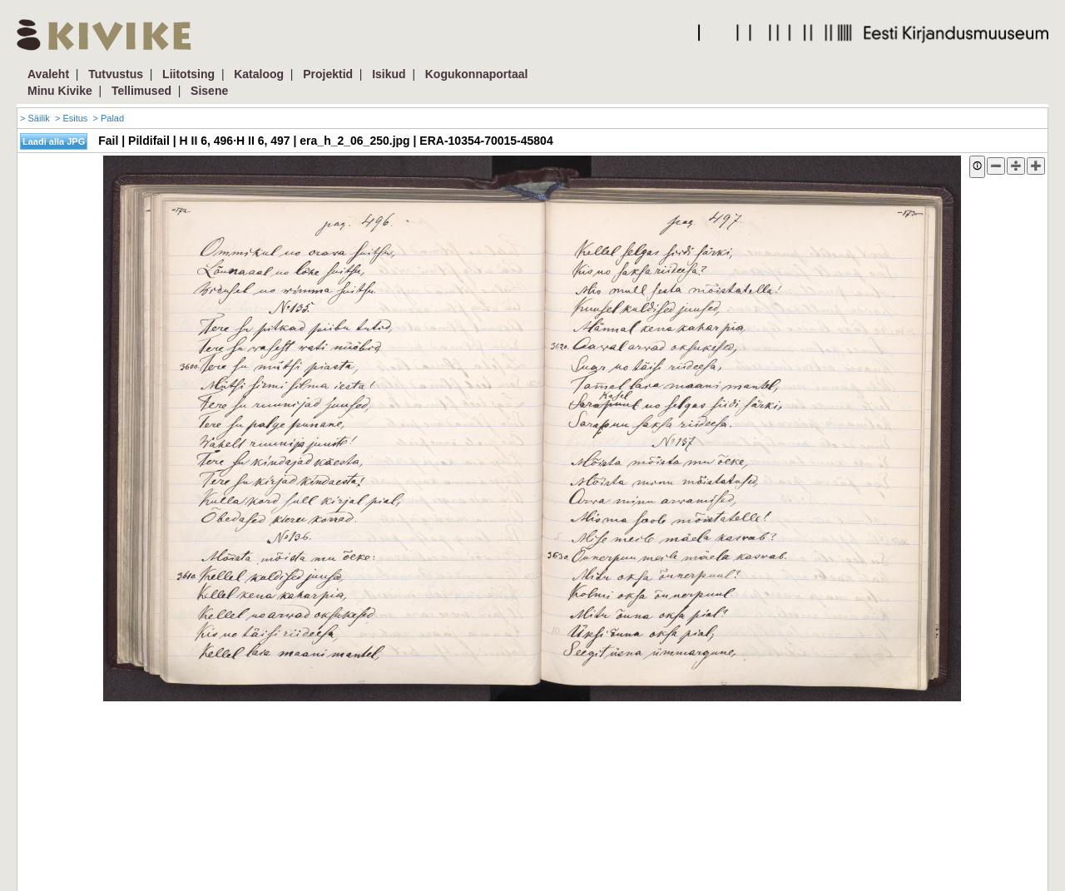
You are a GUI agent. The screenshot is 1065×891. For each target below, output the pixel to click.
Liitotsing (188, 74)
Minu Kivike (59, 90)
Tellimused (141, 90)
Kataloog (259, 74)
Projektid (328, 74)
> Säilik (35, 118)
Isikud (388, 74)
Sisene (209, 90)
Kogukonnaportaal (476, 74)
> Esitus (71, 118)
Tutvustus (115, 74)
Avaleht (48, 74)
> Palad (108, 118)
